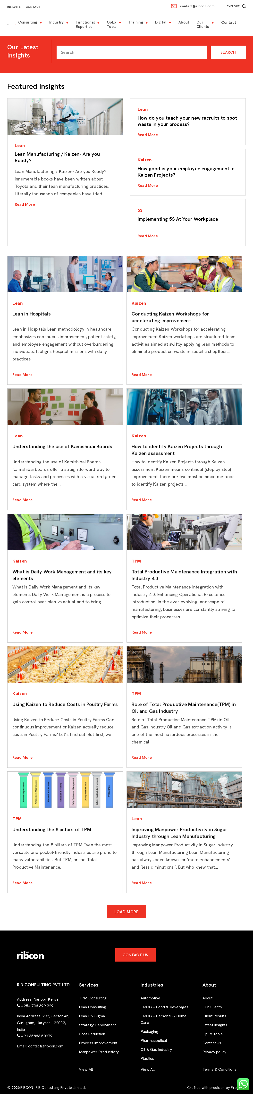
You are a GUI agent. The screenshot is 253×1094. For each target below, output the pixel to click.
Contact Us (135, 954)
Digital (160, 22)
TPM (136, 561)
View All (86, 1069)
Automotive (150, 998)
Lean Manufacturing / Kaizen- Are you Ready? (57, 157)
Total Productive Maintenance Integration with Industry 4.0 (184, 594)
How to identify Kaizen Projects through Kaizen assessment (177, 468)
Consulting (27, 22)
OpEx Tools (111, 24)
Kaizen (145, 160)
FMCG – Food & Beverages (165, 1007)
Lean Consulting (92, 1007)
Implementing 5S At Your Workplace (178, 219)
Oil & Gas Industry (156, 1049)
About (183, 22)
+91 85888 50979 (36, 1035)
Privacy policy (214, 1051)
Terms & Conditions (219, 1069)
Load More (126, 911)
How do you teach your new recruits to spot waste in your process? (187, 121)
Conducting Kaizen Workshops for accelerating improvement (170, 336)
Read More (25, 204)
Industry (56, 22)
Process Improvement (98, 1042)
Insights (14, 7)
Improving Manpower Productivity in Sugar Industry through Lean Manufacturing (179, 851)
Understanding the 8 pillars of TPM (51, 848)
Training (135, 22)
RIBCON (26, 1087)
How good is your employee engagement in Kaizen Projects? (186, 171)
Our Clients (202, 24)
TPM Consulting (93, 998)
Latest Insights (215, 1025)
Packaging (149, 1031)
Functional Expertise (85, 24)
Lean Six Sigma (92, 1016)
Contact (33, 7)
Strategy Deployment (97, 1025)
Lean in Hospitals (31, 333)
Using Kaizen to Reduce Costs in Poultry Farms (65, 723)
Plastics (147, 1058)
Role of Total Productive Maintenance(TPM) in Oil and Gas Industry (184, 726)
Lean (20, 145)
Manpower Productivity (99, 1051)
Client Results (214, 1016)
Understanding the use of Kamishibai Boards (62, 465)
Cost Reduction (92, 1034)
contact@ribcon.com (197, 6)
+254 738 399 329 (37, 1005)
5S (140, 210)
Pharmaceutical (154, 1040)
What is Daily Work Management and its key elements (62, 594)
